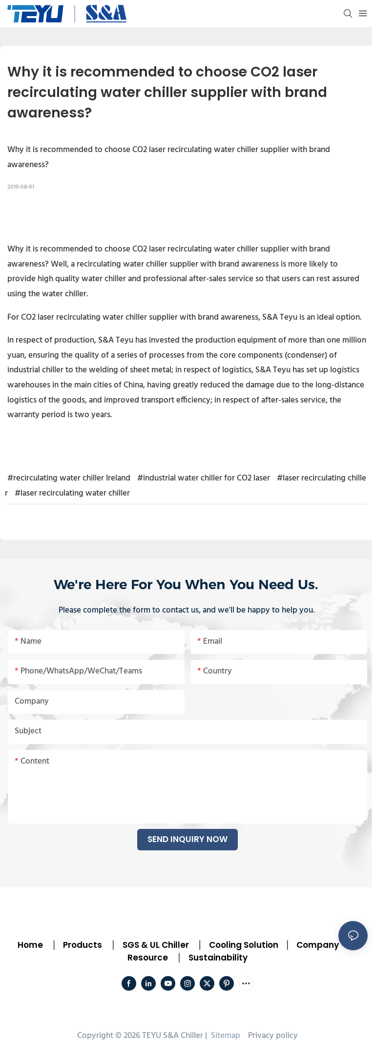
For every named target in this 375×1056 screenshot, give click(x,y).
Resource (147, 957)
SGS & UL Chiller (156, 945)
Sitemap (224, 1035)
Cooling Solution (243, 945)
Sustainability (218, 957)
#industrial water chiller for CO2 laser (203, 478)
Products (81, 945)
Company (317, 945)
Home (30, 945)
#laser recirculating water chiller (72, 493)
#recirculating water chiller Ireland (68, 478)
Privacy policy (273, 1035)
